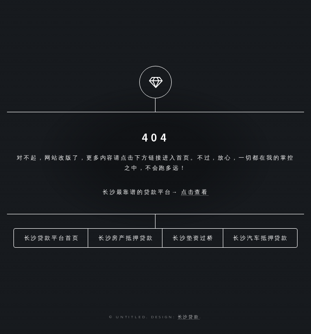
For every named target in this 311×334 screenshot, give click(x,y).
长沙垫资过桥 (193, 237)
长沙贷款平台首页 (51, 237)
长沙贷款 (189, 316)
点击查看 (195, 191)
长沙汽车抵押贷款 (260, 237)
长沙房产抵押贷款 (126, 237)
